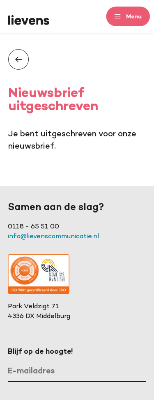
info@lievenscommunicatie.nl (53, 237)
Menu (134, 16)
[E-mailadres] (77, 372)
